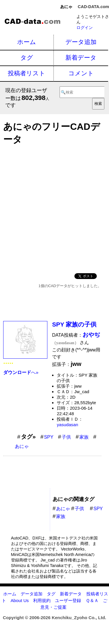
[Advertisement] (54, 207)
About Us (19, 600)
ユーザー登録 (68, 600)
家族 (84, 437)
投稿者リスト (26, 73)
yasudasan (67, 424)
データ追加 (81, 42)
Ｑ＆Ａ (92, 600)
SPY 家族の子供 (74, 324)
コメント (81, 73)
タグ (26, 57)
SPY (48, 437)
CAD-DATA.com (93, 6)
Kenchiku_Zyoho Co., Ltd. (79, 617)
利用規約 (42, 600)
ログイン (84, 27)
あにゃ (22, 446)
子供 (66, 437)
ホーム (26, 42)
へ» (20, 372)
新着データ (81, 57)
